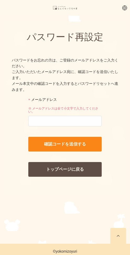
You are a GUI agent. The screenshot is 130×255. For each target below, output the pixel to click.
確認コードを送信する (65, 144)
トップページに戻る (65, 169)
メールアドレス (42, 100)
